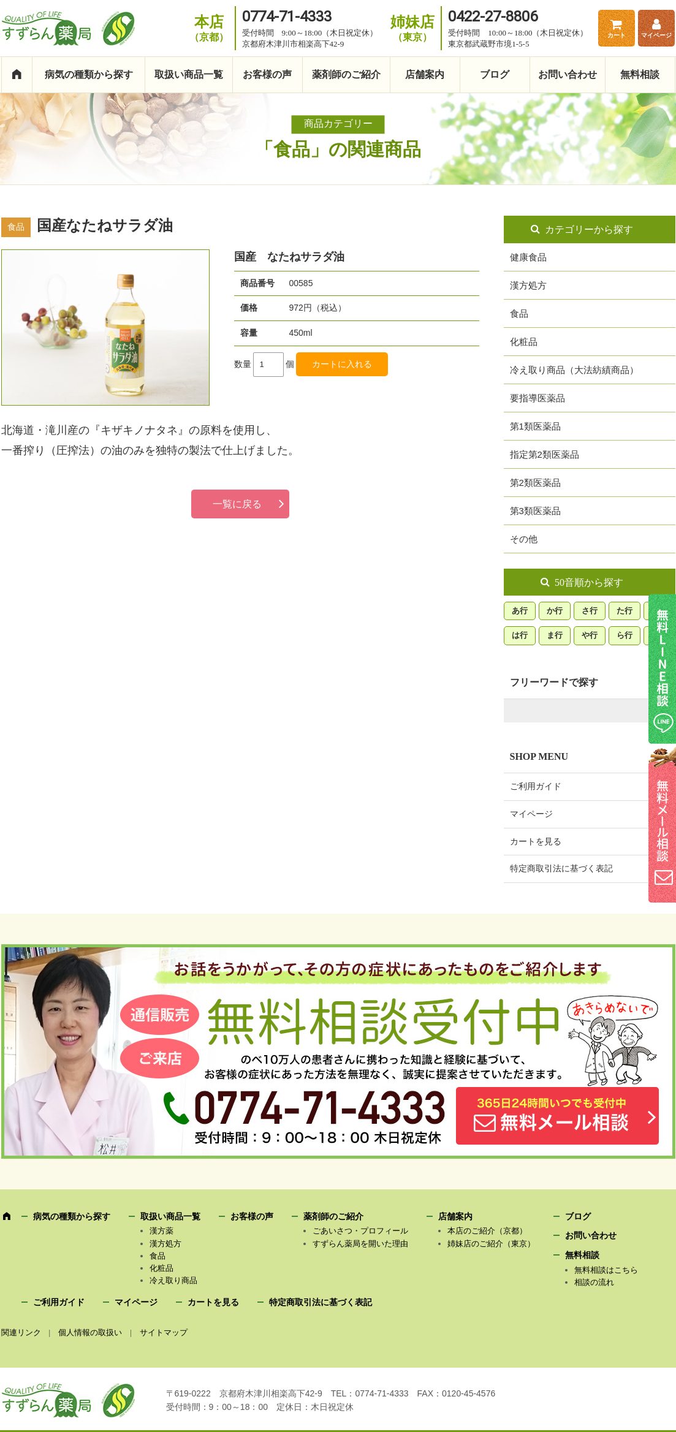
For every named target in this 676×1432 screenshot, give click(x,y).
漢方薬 (161, 1230)
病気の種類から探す (89, 74)
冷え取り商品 (173, 1280)
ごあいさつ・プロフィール (360, 1230)
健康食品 (528, 257)
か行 (555, 610)
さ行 (590, 610)
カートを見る (535, 841)
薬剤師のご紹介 (346, 74)
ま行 (555, 635)
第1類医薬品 (535, 426)
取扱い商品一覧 (188, 74)
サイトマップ (164, 1332)
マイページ (656, 35)
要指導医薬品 (537, 398)
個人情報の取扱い (90, 1332)
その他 (523, 539)
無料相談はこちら (606, 1270)
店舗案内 (424, 74)
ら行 (624, 635)
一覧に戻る (237, 504)
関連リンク (21, 1332)
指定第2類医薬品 (544, 454)
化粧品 (523, 341)
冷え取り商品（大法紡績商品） (574, 370)
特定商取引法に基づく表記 (561, 868)
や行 (590, 635)
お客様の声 (267, 74)
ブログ (494, 74)
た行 (624, 610)
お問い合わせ (567, 74)
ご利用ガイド (535, 786)
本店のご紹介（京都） (487, 1230)
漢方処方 (528, 285)
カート (616, 35)
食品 (519, 313)
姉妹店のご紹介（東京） (491, 1243)
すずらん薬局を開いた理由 (360, 1243)
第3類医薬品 (535, 511)
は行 (520, 635)
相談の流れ (594, 1282)
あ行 (520, 610)
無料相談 (639, 74)
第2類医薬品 (535, 482)
